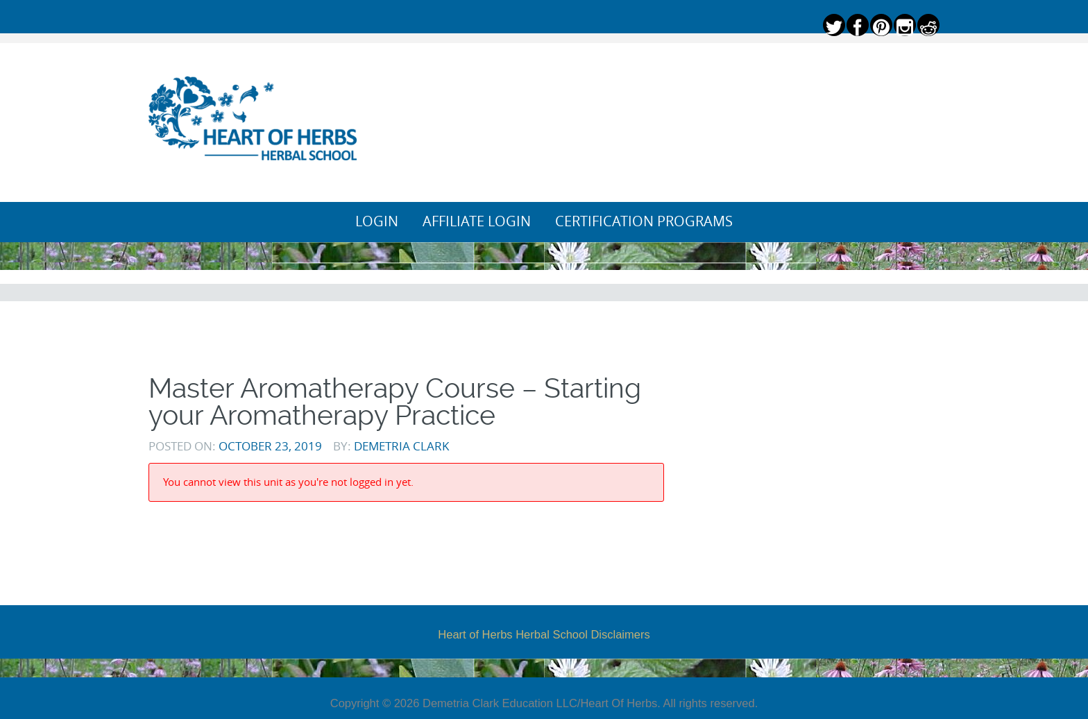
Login (376, 221)
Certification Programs (644, 221)
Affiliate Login (477, 221)
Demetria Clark (401, 446)
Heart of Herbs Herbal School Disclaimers (543, 634)
